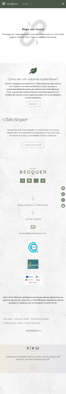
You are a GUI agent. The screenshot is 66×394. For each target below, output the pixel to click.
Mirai (40, 331)
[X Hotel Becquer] (36, 181)
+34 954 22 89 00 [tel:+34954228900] (33, 219)
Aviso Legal (7, 319)
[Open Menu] (3, 3)
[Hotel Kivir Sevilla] (33, 349)
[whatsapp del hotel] (63, 200)
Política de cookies (21, 319)
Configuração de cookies (13, 323)
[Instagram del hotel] (63, 194)
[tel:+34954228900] (33, 213)
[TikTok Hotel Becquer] (43, 181)
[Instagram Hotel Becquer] (22, 181)
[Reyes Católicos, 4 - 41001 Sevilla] (33, 198)
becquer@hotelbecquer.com (33, 233)
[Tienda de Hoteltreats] (63, 206)
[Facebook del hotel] (63, 188)
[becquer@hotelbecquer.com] (33, 227)
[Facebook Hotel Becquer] (29, 181)
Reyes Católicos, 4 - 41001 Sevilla (33, 205)
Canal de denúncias (32, 323)
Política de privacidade (40, 319)
